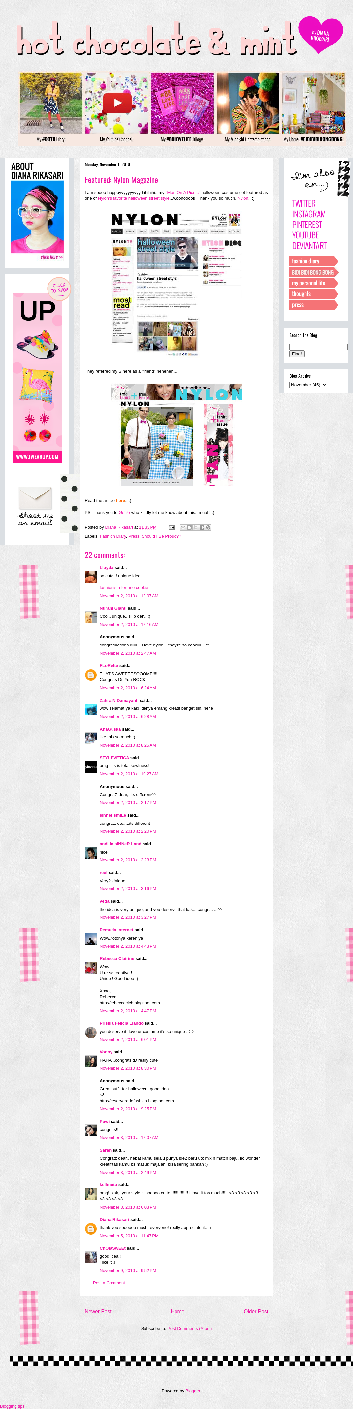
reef (104, 872)
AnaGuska (110, 729)
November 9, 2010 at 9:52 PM (128, 1270)
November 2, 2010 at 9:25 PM (128, 1108)
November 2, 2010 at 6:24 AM (128, 687)
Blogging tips (12, 1406)
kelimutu (108, 1184)
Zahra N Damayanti (119, 700)
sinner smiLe (113, 815)
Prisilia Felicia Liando (122, 1023)
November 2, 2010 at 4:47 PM (128, 1010)
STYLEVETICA (114, 757)
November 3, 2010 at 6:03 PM (128, 1207)
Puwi (105, 1121)
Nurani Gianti (113, 608)
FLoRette (109, 665)
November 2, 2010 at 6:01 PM (128, 1039)
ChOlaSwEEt (113, 1248)
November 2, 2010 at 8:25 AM (128, 745)
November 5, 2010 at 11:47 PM (129, 1235)
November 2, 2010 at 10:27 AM (129, 773)
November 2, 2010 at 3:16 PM (128, 888)
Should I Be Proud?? (161, 536)
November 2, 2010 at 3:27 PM (128, 917)
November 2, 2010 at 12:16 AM (129, 624)
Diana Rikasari (114, 1219)
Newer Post (98, 1311)
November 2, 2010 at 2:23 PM (128, 859)
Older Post (256, 1311)
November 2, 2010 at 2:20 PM (128, 831)
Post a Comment (109, 1282)
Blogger (192, 1390)
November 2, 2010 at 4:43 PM (128, 946)
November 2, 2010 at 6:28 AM (128, 716)
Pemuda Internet (116, 929)
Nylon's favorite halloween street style (134, 198)
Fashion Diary (113, 536)
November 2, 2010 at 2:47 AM (128, 653)
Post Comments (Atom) (189, 1328)
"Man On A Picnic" (183, 192)
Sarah (106, 1150)
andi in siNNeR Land (120, 843)
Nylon (243, 198)
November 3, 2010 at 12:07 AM (129, 1137)
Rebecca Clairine (117, 958)
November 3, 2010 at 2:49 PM (128, 1172)
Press (133, 536)
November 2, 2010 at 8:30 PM (128, 1068)
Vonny (106, 1051)
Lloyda (106, 567)
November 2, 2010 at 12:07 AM (129, 595)
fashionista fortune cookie (124, 587)
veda (105, 901)
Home (178, 1311)
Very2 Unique (112, 880)
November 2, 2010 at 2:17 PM (128, 802)
